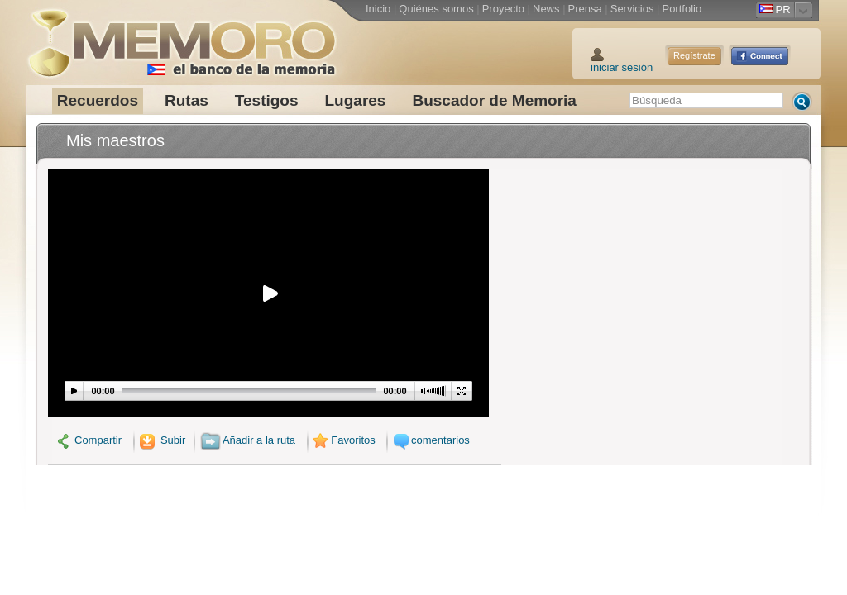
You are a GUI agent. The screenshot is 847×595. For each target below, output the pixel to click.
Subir (161, 440)
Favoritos (343, 440)
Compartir (89, 440)
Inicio (378, 8)
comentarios (429, 440)
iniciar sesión (622, 67)
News (546, 8)
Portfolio (681, 8)
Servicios (632, 8)
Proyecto (503, 8)
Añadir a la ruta (247, 440)
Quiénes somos (436, 8)
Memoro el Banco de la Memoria (181, 37)
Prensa (585, 8)
